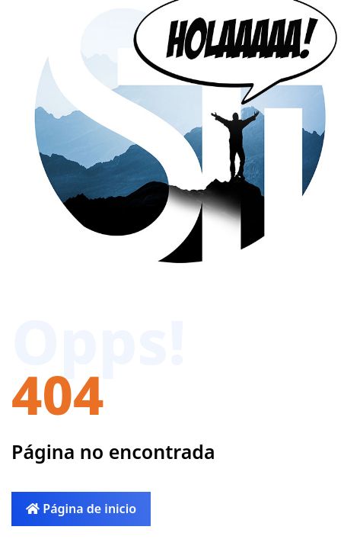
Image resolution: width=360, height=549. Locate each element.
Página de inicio (81, 508)
